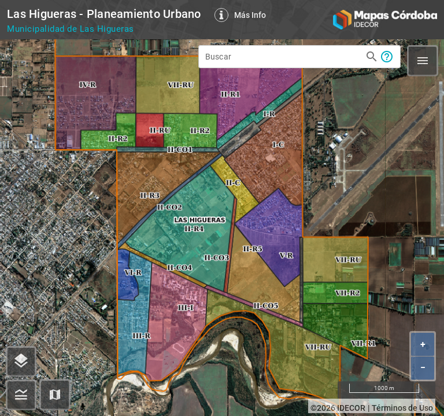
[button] (55, 394)
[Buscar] (283, 55)
